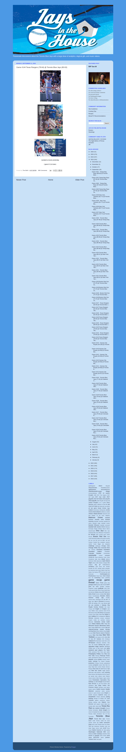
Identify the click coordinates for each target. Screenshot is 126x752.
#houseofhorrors (105, 489)
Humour (91, 597)
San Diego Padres (100, 685)
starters (108, 700)
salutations (91, 685)
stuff (95, 704)
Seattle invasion (100, 689)
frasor (101, 576)
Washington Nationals (95, 732)
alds (96, 506)
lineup (95, 612)
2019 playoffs (93, 500)
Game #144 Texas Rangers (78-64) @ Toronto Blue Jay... (100, 338)
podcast (96, 659)
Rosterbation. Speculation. (100, 680)
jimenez (108, 601)
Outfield (90, 648)
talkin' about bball (97, 706)
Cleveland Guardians (103, 549)
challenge (91, 546)
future (102, 577)
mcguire (90, 620)
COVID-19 (91, 557)
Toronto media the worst (103, 720)
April (93, 452)
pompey (104, 659)
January (94, 460)
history (97, 592)
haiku (96, 590)
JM (89, 144)
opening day (101, 644)
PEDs (90, 652)
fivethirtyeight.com (105, 574)
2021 (92, 465)
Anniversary (96, 510)
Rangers (91, 668)
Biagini (95, 528)
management (102, 616)
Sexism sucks (100, 693)
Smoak (98, 696)
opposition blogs (94, 646)
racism (100, 665)
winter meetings (97, 733)
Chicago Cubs (105, 546)
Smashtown (92, 696)
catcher (90, 544)
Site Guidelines (93, 109)
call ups (108, 540)
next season (98, 637)
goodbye (102, 586)
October (94, 167)
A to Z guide (102, 502)
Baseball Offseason (94, 525)
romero (90, 680)
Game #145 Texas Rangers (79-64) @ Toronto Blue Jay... (100, 328)
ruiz (94, 681)
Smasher (91, 142)
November (95, 164)
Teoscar (108, 708)
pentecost (94, 652)
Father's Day (104, 570)
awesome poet (106, 513)
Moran (97, 631)
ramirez (99, 666)
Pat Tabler (107, 650)
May (93, 449)
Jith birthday (95, 603)
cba (103, 544)
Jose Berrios (104, 603)
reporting (107, 672)
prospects (95, 665)
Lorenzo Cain (92, 614)
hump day (100, 597)
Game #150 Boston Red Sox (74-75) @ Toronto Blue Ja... (100, 283)
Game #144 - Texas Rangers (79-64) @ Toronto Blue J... (100, 333)
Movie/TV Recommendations (97, 116)
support (98, 704)
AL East (103, 504)
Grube (90, 590)
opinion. (108, 644)
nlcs (106, 637)
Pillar (102, 653)
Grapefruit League (93, 588)
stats (99, 702)
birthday (100, 528)
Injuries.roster (92, 599)
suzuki (102, 704)
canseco (108, 542)
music (108, 631)
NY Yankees (97, 639)
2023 (92, 159)
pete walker (107, 652)
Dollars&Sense (106, 564)
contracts (107, 555)
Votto (105, 730)
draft (97, 566)
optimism (101, 646)
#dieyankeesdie (93, 487)
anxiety (108, 510)
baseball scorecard (105, 525)
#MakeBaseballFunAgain (95, 491)
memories (97, 622)
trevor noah (94, 724)
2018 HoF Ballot (98, 499)
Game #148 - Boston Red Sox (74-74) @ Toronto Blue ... (101, 293)
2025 (92, 154)
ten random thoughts (99, 708)
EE (93, 568)
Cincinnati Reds (105, 547)
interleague (98, 599)
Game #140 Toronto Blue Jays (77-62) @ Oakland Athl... (100, 385)
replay (103, 672)
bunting (108, 538)
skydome (100, 695)
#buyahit (108, 485)
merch (90, 623)
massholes (96, 618)
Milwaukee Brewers (94, 625)
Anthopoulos (102, 510)
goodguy (108, 586)
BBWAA (103, 526)
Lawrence (101, 610)
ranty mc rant (99, 668)
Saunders (101, 687)
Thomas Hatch (92, 713)
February (95, 457)
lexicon (92, 612)
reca (90, 670)
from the (91, 577)
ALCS (93, 506)
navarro (90, 635)
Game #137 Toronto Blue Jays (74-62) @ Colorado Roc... (100, 419)
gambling (107, 577)
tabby (105, 704)
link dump (100, 612)
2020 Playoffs (100, 500)
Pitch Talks (92, 655)
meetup (108, 620)
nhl (102, 637)
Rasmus (105, 668)
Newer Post (21, 180)
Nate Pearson (96, 633)
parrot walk (103, 648)
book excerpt (99, 534)
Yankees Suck (92, 739)
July (93, 444)
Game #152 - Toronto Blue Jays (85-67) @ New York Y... (100, 260)
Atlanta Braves (98, 513)
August (94, 442)
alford (108, 506)
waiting (108, 730)
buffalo (98, 538)
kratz (108, 607)
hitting (100, 592)
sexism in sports (93, 693)
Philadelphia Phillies (95, 654)
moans (102, 629)
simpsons (95, 694)
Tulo (90, 726)
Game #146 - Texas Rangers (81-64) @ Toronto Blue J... (100, 313)
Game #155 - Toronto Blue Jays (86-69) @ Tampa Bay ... (100, 231)
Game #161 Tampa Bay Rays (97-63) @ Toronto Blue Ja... (100, 179)
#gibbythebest (92, 489)
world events (103, 735)
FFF (100, 572)
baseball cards (99, 519)
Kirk (105, 607)
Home (50, 180)
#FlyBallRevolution (105, 487)
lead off (106, 610)
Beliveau (108, 526)
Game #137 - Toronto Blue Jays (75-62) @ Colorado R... (100, 413)
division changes (103, 562)
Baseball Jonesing (98, 521)
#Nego (108, 491)
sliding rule (107, 694)
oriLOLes (107, 646)
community (92, 555)
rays (108, 668)
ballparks (107, 515)
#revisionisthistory (93, 493)
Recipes (91, 113)
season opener (92, 689)
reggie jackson (106, 670)
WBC (104, 732)
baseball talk (92, 527)
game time (107, 582)
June (93, 447)
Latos (96, 610)
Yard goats (98, 739)
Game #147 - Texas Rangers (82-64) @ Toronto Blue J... (100, 303)
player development (93, 657)
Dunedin (91, 568)
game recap (95, 580)
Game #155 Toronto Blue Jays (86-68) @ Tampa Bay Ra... (100, 237)
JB (105, 601)
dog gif (97, 564)
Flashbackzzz (92, 576)
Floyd (97, 576)
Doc (109, 563)
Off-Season (92, 642)
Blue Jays (100, 531)
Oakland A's (92, 641)
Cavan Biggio (97, 544)
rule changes (99, 681)
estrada (99, 568)
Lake (108, 608)
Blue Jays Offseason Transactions (102, 532)
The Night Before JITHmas (96, 141)
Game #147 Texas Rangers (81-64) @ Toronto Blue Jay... (100, 309)
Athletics (91, 513)
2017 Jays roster (100, 497)
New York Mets (97, 635)
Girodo (104, 584)
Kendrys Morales (98, 607)
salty (108, 683)
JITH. (99, 603)
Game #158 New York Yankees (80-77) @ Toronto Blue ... (101, 208)
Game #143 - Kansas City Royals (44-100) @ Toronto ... (100, 344)
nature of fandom (105, 633)
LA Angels (96, 609)
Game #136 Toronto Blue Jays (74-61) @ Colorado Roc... (100, 431)
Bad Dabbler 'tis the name (96, 515)
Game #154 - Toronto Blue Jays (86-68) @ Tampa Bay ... (100, 242)
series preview (106, 691)
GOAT (108, 584)
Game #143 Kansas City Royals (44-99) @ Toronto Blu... (100, 350)
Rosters (91, 130)
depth (103, 561)
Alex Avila (99, 506)
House (90, 595)
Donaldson (91, 566)
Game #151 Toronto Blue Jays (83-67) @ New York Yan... (100, 277)
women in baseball (94, 735)
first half (108, 572)
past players (99, 650)
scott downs (107, 687)
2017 (92, 476)
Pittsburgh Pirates (105, 655)
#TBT (99, 493)
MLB (96, 627)
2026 (92, 151)
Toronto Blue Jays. (99, 719)
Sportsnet (103, 696)
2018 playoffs (106, 499)
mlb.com (107, 627)
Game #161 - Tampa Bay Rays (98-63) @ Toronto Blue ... (99, 173)
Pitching (97, 655)
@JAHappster (92, 485)
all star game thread (95, 508)
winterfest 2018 (106, 733)
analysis (91, 510)
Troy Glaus (107, 724)
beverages (91, 528)
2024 (92, 157)
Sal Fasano (104, 683)
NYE (103, 639)
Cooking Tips (92, 111)
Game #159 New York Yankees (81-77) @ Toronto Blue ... (101, 196)
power (108, 659)
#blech (100, 486)
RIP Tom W (93, 66)
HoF (103, 592)
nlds (108, 637)
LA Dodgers (103, 609)
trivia (103, 724)
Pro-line (101, 663)
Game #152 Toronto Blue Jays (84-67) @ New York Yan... (100, 265)
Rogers (101, 678)
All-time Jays (106, 508)
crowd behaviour (99, 557)
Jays (93, 601)
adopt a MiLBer (97, 504)
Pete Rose (100, 652)
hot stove (107, 594)
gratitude (100, 588)
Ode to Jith (107, 640)
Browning (94, 538)
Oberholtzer (98, 640)
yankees (107, 737)
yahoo (102, 737)
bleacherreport (92, 530)
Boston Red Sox (99, 536)
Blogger (73, 747)
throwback (99, 713)
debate (103, 559)
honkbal (102, 594)
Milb (109, 623)
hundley (108, 597)
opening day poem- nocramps (97, 139)
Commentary (107, 553)
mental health (105, 622)
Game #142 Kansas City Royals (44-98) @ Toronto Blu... (100, 361)
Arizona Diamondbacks (95, 512)
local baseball (106, 612)
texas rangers (103, 710)
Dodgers (91, 564)
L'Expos (90, 608)
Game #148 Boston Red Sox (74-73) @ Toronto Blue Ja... (100, 299)
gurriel (93, 590)
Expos (103, 568)
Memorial (91, 621)
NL (104, 637)
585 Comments (42, 170)
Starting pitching (93, 702)
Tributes (99, 724)
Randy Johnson (106, 666)
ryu (97, 683)
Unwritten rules (103, 726)
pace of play (96, 648)
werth (108, 732)
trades (101, 722)
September (95, 169)
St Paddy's (101, 698)
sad (100, 683)
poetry (100, 659)
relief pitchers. (97, 672)
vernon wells (99, 728)
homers (98, 594)
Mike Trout (104, 623)
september (97, 691)
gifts (102, 584)
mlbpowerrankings (93, 629)
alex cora (104, 506)
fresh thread (106, 576)
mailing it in (94, 616)
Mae (103, 614)
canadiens (102, 542)
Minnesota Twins (105, 625)
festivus (96, 572)
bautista (99, 527)
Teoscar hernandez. (93, 710)
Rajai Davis (94, 666)
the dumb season (102, 712)
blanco (108, 528)
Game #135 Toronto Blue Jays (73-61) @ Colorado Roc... (100, 437)
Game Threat (99, 582)
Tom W (105, 713)
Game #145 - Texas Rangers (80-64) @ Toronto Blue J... (100, 323)
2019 (92, 471)
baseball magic (96, 523)
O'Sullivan (107, 639)
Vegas (93, 728)
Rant (94, 668)
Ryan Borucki (92, 683)
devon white (96, 562)
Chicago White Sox (95, 547)
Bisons (104, 528)
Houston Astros (105, 596)
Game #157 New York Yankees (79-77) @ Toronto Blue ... (101, 214)
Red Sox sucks (96, 670)
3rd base (106, 500)
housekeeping (96, 595)
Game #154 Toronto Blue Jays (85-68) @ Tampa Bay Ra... (100, 248)
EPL (96, 568)
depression (99, 561)
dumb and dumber (104, 566)
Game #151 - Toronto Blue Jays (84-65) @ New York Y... (100, 271)
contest (100, 555)
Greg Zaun (107, 588)
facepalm (107, 568)
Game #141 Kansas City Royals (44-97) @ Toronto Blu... (100, 373)
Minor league (92, 627)
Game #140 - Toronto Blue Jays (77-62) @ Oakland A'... (100, 379)
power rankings (93, 661)
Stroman (91, 704)
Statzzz (104, 702)
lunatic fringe (98, 614)
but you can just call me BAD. (97, 540)
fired (104, 572)
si (109, 693)
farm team (98, 570)
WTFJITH (96, 737)
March (94, 454)
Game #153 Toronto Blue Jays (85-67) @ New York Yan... (100, 254)
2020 (92, 468)
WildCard (91, 733)
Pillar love (107, 654)
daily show (98, 559)
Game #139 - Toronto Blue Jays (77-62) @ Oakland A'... (100, 390)
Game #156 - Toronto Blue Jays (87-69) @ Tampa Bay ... (100, 219)
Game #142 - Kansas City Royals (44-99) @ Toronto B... (100, 356)
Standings (91, 132)
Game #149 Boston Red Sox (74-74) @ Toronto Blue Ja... (100, 289)
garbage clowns (93, 584)
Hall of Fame (101, 590)
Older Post (79, 180)
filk (102, 572)
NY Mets (91, 639)
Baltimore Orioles (96, 517)
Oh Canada (95, 644)
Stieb (108, 702)
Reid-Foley (91, 672)
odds (103, 640)
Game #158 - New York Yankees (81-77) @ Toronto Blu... (101, 202)
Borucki (90, 536)
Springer (96, 698)
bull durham (103, 538)
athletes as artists (105, 511)
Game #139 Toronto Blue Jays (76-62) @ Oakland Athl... (100, 396)
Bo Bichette (92, 534)
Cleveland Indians (95, 551)
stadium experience (100, 700)
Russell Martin (106, 681)
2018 (92, 473)
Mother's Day (103, 631)
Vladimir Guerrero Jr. (97, 730)
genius (98, 584)
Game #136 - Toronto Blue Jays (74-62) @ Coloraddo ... (100, 425)
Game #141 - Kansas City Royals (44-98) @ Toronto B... (100, 367)
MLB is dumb (101, 627)
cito (89, 549)
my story (91, 633)
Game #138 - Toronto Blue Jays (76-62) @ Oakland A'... (100, 402)
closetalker (107, 551)
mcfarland (107, 618)
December (95, 162)
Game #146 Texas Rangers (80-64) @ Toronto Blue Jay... (100, 318)
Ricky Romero (92, 674)
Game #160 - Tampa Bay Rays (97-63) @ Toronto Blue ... (99, 185)
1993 (95, 495)
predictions (91, 663)
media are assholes (99, 620)
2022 (92, 463)
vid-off (104, 728)
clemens (93, 549)
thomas (108, 712)
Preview (97, 663)
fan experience (92, 570)
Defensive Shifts (92, 561)
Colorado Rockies (95, 553)
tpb (97, 722)
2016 (92, 478)
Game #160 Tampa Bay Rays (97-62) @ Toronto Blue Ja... (100, 190)
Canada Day (96, 542)
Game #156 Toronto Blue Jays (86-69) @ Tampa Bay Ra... (100, 225)
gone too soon (94, 586)
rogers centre (106, 678)
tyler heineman (95, 726)
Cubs (105, 557)
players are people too (104, 657)
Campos (91, 542)
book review (106, 534)
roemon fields (95, 678)
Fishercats (91, 574)
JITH (90, 603)
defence (108, 559)
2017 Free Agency (102, 495)
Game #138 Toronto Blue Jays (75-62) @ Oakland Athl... (100, 408)
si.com (90, 695)
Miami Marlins (96, 623)
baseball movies (105, 523)
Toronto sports (92, 722)
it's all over (104, 599)
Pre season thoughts (104, 661)
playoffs (91, 659)
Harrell (105, 590)
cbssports (107, 544)
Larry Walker (92, 610)
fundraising (97, 577)
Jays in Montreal (99, 601)
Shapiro (106, 693)
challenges (98, 545)
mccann (102, 618)
